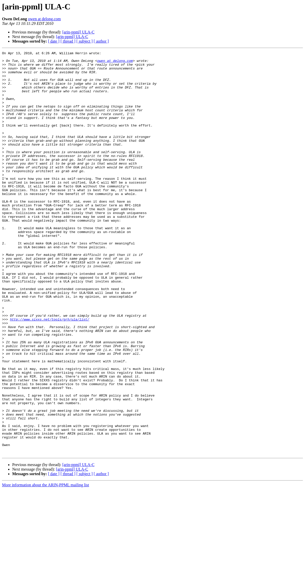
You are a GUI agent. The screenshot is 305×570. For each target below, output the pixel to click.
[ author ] (101, 41)
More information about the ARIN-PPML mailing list (45, 565)
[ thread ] (67, 41)
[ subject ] (84, 41)
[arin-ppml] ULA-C (78, 32)
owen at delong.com (44, 19)
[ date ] (53, 41)
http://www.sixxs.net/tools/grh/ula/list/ (49, 373)
